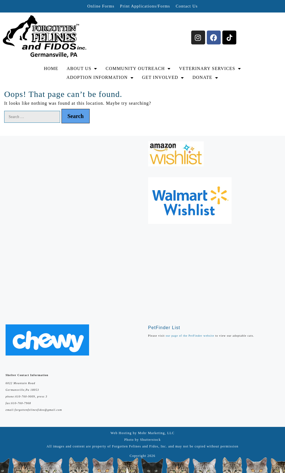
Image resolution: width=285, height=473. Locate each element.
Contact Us (187, 6)
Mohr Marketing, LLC (156, 433)
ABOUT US (82, 68)
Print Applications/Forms (145, 6)
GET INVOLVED (163, 77)
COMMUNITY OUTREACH (138, 68)
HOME (51, 68)
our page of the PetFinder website (190, 335)
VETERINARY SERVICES (210, 68)
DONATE (205, 77)
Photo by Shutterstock (142, 440)
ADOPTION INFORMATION (100, 77)
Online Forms (100, 6)
